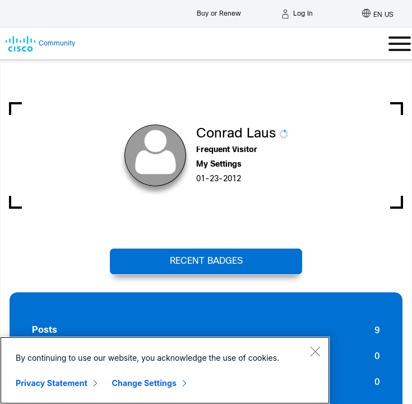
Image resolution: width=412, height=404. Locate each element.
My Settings (219, 164)
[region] (165, 370)
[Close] (315, 351)
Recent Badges (206, 261)
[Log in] (297, 14)
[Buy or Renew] (219, 11)
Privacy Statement (51, 383)
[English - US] (378, 14)
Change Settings (144, 383)
